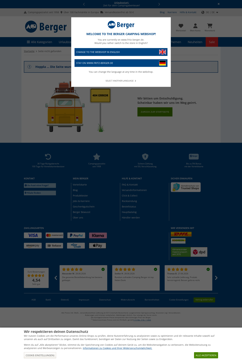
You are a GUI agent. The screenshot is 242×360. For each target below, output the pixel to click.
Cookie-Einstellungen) (40, 355)
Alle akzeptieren (206, 355)
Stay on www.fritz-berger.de (121, 63)
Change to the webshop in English (121, 52)
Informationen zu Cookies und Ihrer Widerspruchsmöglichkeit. (117, 348)
